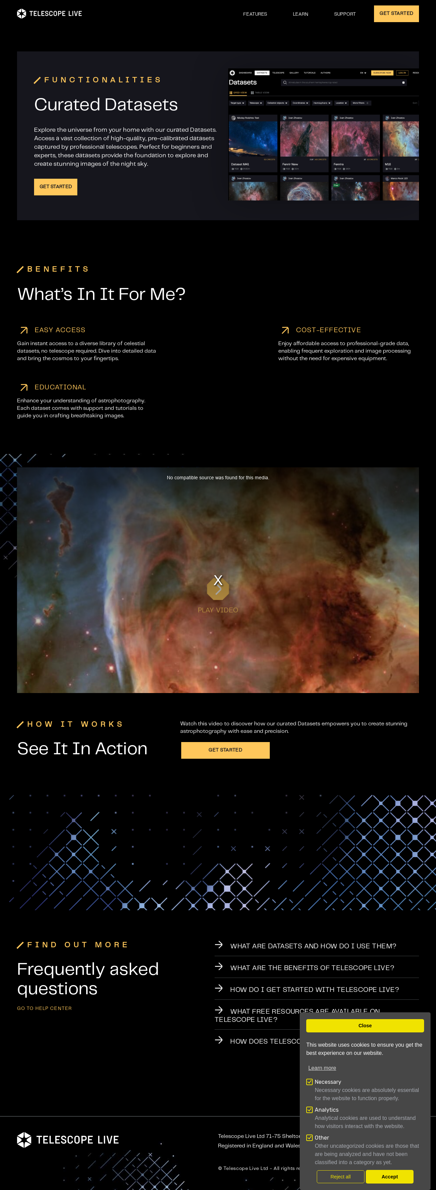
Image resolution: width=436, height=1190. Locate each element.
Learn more (322, 1068)
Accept (390, 1176)
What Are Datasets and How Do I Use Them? (313, 946)
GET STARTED (396, 13)
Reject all (340, 1176)
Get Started (56, 186)
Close (365, 1025)
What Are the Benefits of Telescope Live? (312, 968)
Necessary (328, 1082)
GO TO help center (44, 1008)
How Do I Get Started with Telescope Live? (314, 990)
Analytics (327, 1110)
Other (322, 1138)
